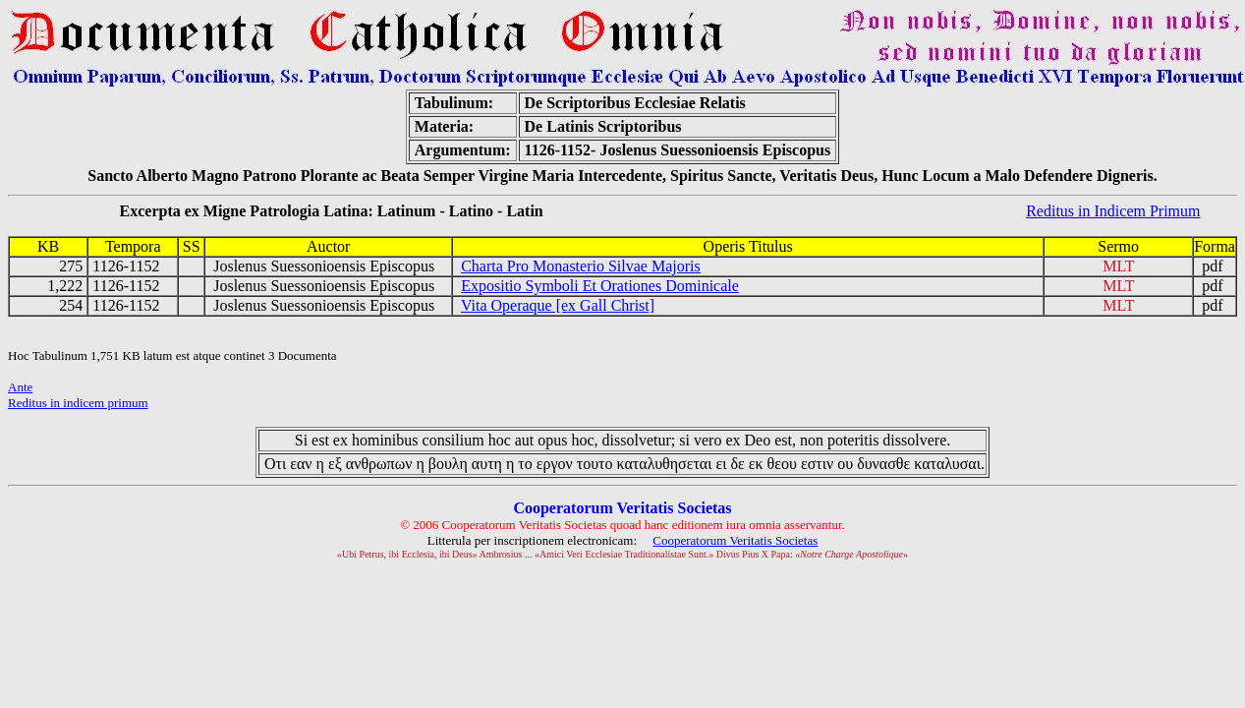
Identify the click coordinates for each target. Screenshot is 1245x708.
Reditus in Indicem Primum (1113, 211)
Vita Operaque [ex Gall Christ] (557, 305)
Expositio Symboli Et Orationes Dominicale (600, 285)
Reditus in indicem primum (78, 402)
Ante (20, 387)
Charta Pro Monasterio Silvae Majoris (581, 266)
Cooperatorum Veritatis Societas (735, 540)
